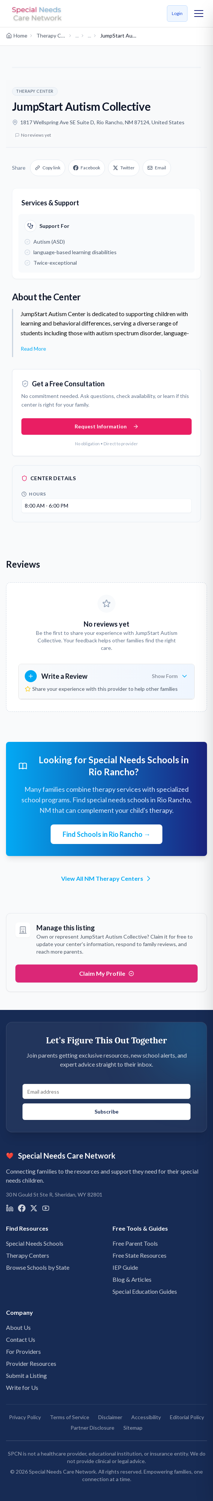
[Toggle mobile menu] (198, 13)
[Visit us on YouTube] (46, 1208)
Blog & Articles (132, 1279)
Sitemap (132, 1427)
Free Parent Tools (135, 1243)
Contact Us (20, 1339)
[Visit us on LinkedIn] (10, 1208)
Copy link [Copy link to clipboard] (47, 167)
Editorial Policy (187, 1417)
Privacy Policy (25, 1417)
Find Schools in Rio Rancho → (106, 834)
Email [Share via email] (156, 167)
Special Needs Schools (34, 1243)
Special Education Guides (144, 1291)
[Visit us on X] (34, 1208)
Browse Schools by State (37, 1267)
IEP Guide (125, 1267)
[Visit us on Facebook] (22, 1208)
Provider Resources (31, 1363)
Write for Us (22, 1387)
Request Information (107, 426)
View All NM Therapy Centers (106, 878)
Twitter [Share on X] (124, 167)
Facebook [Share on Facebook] (86, 167)
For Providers (23, 1351)
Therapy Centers (27, 1255)
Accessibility (146, 1417)
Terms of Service (69, 1417)
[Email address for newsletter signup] (106, 1091)
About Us (18, 1327)
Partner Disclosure (92, 1427)
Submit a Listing (26, 1375)
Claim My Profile (106, 973)
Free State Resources (139, 1255)
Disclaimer (110, 1417)
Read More (33, 348)
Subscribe (106, 1111)
